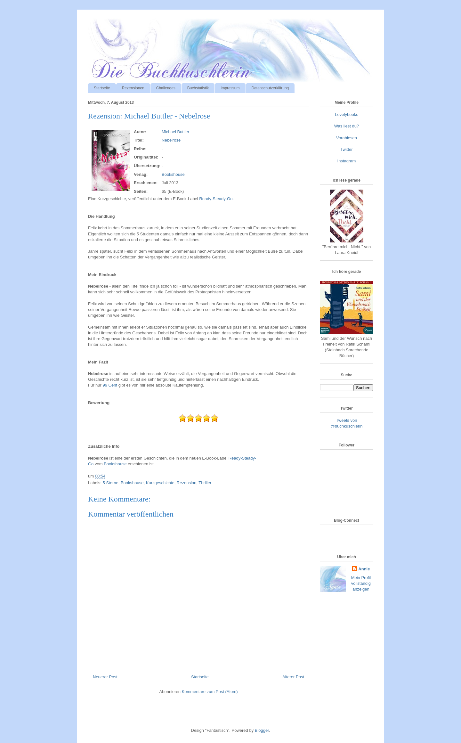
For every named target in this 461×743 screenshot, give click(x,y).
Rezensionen (133, 88)
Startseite (102, 88)
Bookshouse (173, 174)
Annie (364, 569)
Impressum (230, 88)
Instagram (346, 161)
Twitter (346, 149)
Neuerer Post (105, 676)
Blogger (262, 730)
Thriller (204, 482)
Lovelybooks (346, 114)
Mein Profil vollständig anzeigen (361, 583)
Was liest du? (346, 126)
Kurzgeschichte (160, 482)
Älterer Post (293, 676)
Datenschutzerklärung (270, 88)
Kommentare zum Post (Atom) (210, 691)
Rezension (186, 482)
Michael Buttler (175, 131)
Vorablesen (346, 137)
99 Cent (110, 385)
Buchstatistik (198, 88)
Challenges (165, 88)
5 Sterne (110, 482)
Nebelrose (171, 140)
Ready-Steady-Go (215, 198)
